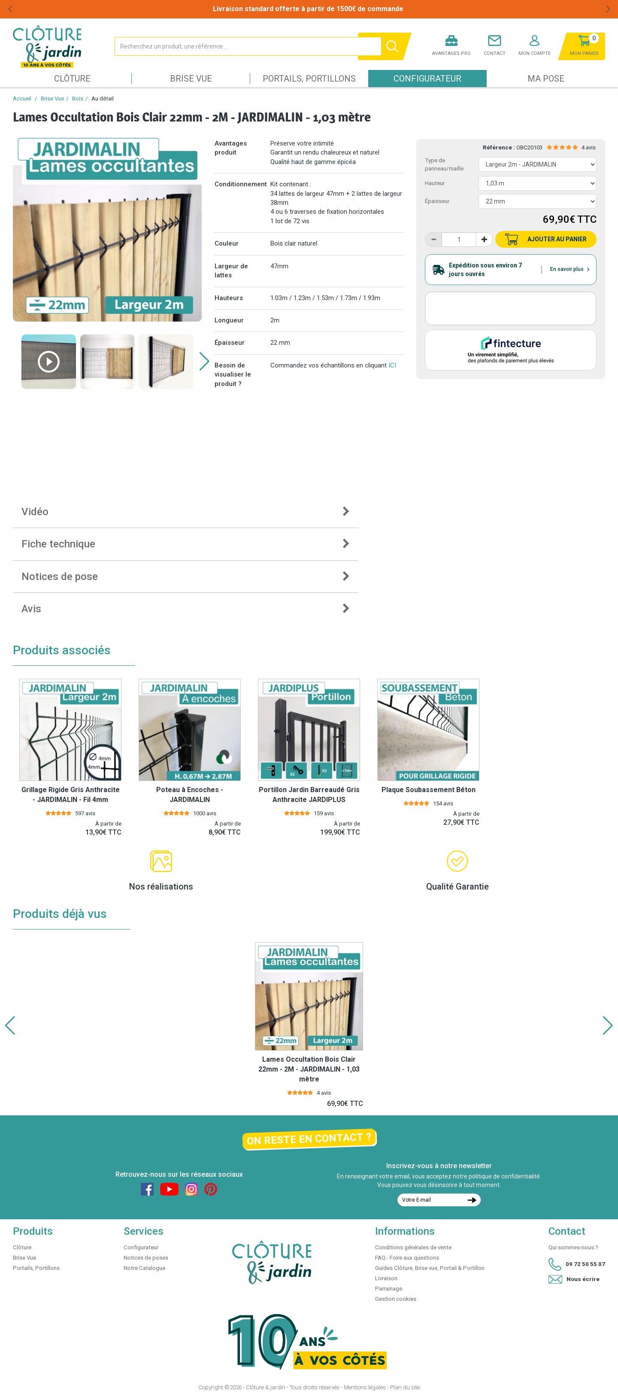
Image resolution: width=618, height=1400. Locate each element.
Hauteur (435, 183)
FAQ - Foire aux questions (407, 1257)
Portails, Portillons (309, 78)
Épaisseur (437, 201)
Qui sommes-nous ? (573, 1247)
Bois (77, 98)
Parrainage (388, 1288)
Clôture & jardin (265, 1387)
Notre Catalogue (144, 1268)
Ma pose (545, 78)
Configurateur (427, 78)
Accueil (22, 98)
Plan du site (405, 1387)
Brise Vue (191, 78)
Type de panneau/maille (444, 164)
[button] (204, 361)
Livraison (386, 1278)
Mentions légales (365, 1387)
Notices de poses (146, 1257)
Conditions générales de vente (413, 1247)
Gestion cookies (395, 1299)
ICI (392, 365)
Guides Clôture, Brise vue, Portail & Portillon (430, 1268)
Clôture (72, 78)
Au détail (102, 98)
